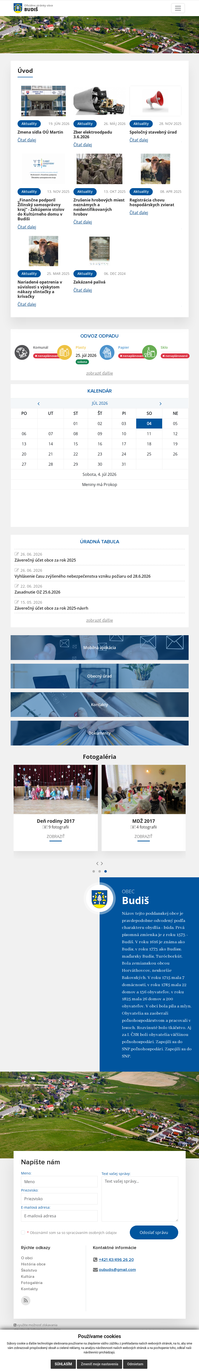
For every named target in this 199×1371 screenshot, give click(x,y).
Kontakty (29, 1289)
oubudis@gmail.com (117, 1270)
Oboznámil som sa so (72, 1232)
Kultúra (27, 1277)
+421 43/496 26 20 (116, 1260)
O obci (27, 1258)
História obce (33, 1264)
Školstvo (29, 1270)
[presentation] (97, 863)
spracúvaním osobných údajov (91, 1232)
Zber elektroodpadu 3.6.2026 (92, 134)
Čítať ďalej (27, 140)
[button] (94, 871)
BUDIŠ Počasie (100, 508)
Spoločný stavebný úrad (153, 132)
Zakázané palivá (89, 282)
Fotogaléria (32, 1283)
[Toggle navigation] (178, 8)
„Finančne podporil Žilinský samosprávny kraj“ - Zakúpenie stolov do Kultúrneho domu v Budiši (41, 209)
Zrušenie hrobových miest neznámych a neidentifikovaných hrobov (99, 207)
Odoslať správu (154, 1232)
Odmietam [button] (135, 1364)
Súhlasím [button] (63, 1364)
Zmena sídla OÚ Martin (40, 132)
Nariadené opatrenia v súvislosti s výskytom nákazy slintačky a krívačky (40, 289)
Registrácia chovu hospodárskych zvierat (152, 202)
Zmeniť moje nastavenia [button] (99, 1364)
